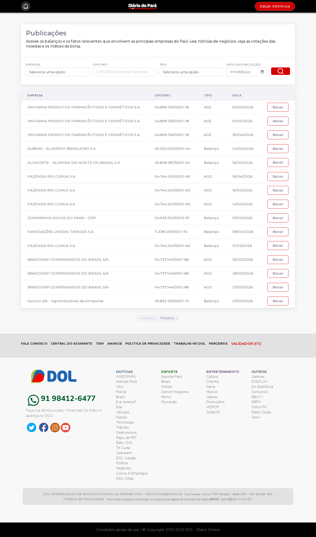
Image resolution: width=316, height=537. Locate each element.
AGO (208, 176)
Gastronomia (126, 432)
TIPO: (164, 64)
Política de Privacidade (83, 499)
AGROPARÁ (126, 376)
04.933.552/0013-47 (172, 218)
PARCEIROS (218, 343)
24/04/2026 (243, 148)
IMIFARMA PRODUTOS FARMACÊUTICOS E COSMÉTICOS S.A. (84, 107)
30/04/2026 (242, 134)
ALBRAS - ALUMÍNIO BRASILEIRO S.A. (62, 148)
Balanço (211, 148)
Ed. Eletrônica (262, 386)
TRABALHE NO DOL (189, 343)
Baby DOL (124, 442)
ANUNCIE (114, 343)
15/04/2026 (242, 190)
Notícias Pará (126, 381)
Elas (119, 407)
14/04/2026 (242, 204)
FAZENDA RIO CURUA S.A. (52, 176)
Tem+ (256, 417)
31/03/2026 (242, 245)
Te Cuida (123, 447)
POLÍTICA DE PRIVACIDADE (148, 343)
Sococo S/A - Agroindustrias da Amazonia (65, 301)
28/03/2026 (242, 273)
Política (122, 463)
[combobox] (58, 71)
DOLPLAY (259, 381)
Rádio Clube (261, 412)
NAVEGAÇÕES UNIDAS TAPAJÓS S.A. (61, 231)
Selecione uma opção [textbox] (47, 72)
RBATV (257, 397)
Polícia (121, 392)
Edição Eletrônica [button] (275, 6)
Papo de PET (126, 437)
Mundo (121, 417)
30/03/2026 (242, 259)
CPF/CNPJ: (100, 64)
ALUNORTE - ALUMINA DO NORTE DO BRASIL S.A (74, 162)
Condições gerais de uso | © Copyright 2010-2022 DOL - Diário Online (158, 529)
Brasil (120, 397)
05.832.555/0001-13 (172, 301)
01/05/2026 (242, 121)
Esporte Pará (171, 376)
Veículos (122, 412)
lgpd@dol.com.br (236, 499)
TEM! (100, 343)
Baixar (278, 107)
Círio (119, 386)
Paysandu (169, 402)
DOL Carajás (126, 458)
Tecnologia (125, 422)
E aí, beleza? (126, 402)
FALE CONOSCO (34, 343)
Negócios (123, 468)
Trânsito (122, 427)
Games (212, 397)
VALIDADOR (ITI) (246, 343)
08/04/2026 (243, 231)
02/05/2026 (242, 107)
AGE (207, 107)
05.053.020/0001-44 (172, 148)
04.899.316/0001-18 (172, 107)
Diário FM (258, 407)
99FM (256, 402)
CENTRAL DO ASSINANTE (71, 343)
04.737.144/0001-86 (172, 259)
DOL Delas (125, 478)
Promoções (215, 402)
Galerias (258, 376)
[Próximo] (169, 318)
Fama (210, 386)
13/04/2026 (242, 218)
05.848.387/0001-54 (172, 162)
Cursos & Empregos (132, 473)
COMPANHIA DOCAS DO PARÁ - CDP (62, 218)
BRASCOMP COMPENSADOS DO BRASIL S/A (68, 259)
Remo (166, 397)
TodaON (213, 412)
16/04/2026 (242, 162)
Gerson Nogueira (174, 392)
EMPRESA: (33, 64)
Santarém (124, 453)
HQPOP (212, 407)
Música (211, 392)
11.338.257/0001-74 (171, 231)
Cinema (212, 381)
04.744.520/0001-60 (172, 176)
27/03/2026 (242, 287)
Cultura (212, 376)
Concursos (259, 392)
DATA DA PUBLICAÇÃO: (244, 64)
